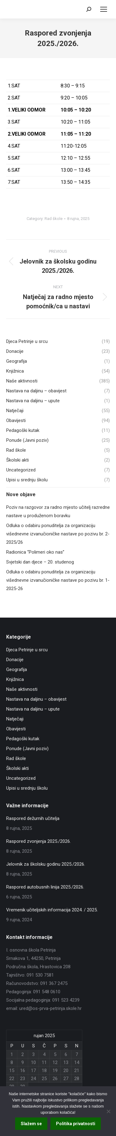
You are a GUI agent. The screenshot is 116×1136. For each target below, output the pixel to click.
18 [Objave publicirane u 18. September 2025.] (44, 1070)
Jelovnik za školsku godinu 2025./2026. (45, 864)
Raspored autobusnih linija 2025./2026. (45, 887)
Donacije (15, 659)
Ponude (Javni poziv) (27, 748)
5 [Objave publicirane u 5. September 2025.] (55, 1054)
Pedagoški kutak (22, 738)
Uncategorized (21, 778)
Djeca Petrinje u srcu (27, 649)
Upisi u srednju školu (27, 788)
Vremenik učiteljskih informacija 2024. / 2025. (52, 910)
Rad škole (53, 218)
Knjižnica (15, 679)
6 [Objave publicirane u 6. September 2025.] (66, 1054)
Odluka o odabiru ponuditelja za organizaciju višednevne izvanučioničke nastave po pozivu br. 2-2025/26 (58, 534)
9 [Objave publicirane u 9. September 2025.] (22, 1062)
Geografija (16, 669)
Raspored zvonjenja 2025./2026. (38, 841)
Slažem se (31, 1123)
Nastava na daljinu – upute (33, 709)
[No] (108, 1111)
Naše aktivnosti (21, 689)
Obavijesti (16, 729)
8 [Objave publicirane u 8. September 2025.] (12, 1062)
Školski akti (17, 768)
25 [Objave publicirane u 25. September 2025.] (44, 1078)
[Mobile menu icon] (103, 9)
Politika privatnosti (75, 1123)
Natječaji (15, 719)
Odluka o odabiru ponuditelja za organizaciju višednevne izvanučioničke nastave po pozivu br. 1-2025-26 (58, 580)
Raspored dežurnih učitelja (32, 818)
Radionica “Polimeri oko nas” (35, 552)
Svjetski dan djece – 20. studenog (40, 562)
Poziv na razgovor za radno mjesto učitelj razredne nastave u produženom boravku (58, 511)
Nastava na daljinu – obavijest (36, 699)
